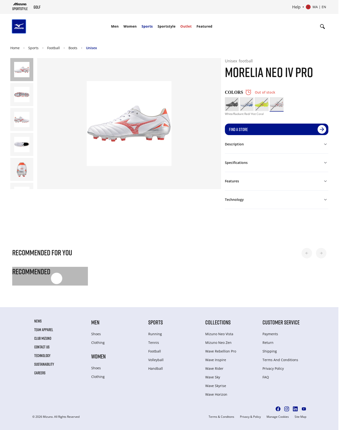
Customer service (281, 322)
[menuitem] (115, 26)
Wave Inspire (215, 360)
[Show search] (322, 26)
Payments (270, 334)
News (38, 321)
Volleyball (156, 360)
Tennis (153, 342)
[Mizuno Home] (20, 6)
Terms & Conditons (221, 416)
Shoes (96, 334)
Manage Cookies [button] (278, 416)
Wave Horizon (216, 394)
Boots (72, 48)
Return (268, 342)
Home (15, 48)
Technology (42, 355)
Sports (147, 26)
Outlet (186, 26)
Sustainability (44, 364)
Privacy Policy (273, 368)
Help (296, 7)
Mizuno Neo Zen (218, 342)
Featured (204, 26)
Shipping (269, 351)
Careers (40, 372)
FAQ (265, 377)
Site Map (300, 416)
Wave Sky (212, 377)
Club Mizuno (42, 338)
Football (53, 48)
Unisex (91, 48)
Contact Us (42, 347)
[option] (232, 104)
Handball (155, 368)
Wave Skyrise (215, 385)
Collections (218, 322)
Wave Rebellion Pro (220, 351)
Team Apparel (43, 329)
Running (155, 334)
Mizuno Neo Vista (219, 334)
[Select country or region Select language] (316, 7)
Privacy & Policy (250, 416)
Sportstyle (167, 26)
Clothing (98, 342)
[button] (307, 253)
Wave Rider (214, 368)
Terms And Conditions (280, 360)
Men (115, 26)
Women (130, 26)
